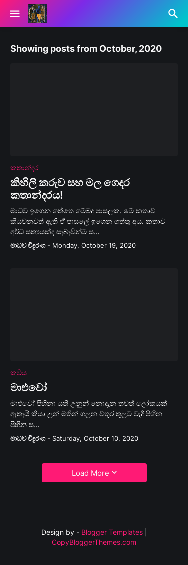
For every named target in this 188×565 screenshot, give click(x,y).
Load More (90, 473)
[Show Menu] (14, 13)
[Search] (174, 13)
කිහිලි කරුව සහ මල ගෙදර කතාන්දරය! (70, 188)
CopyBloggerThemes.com (94, 542)
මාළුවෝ (28, 387)
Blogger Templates (112, 532)
